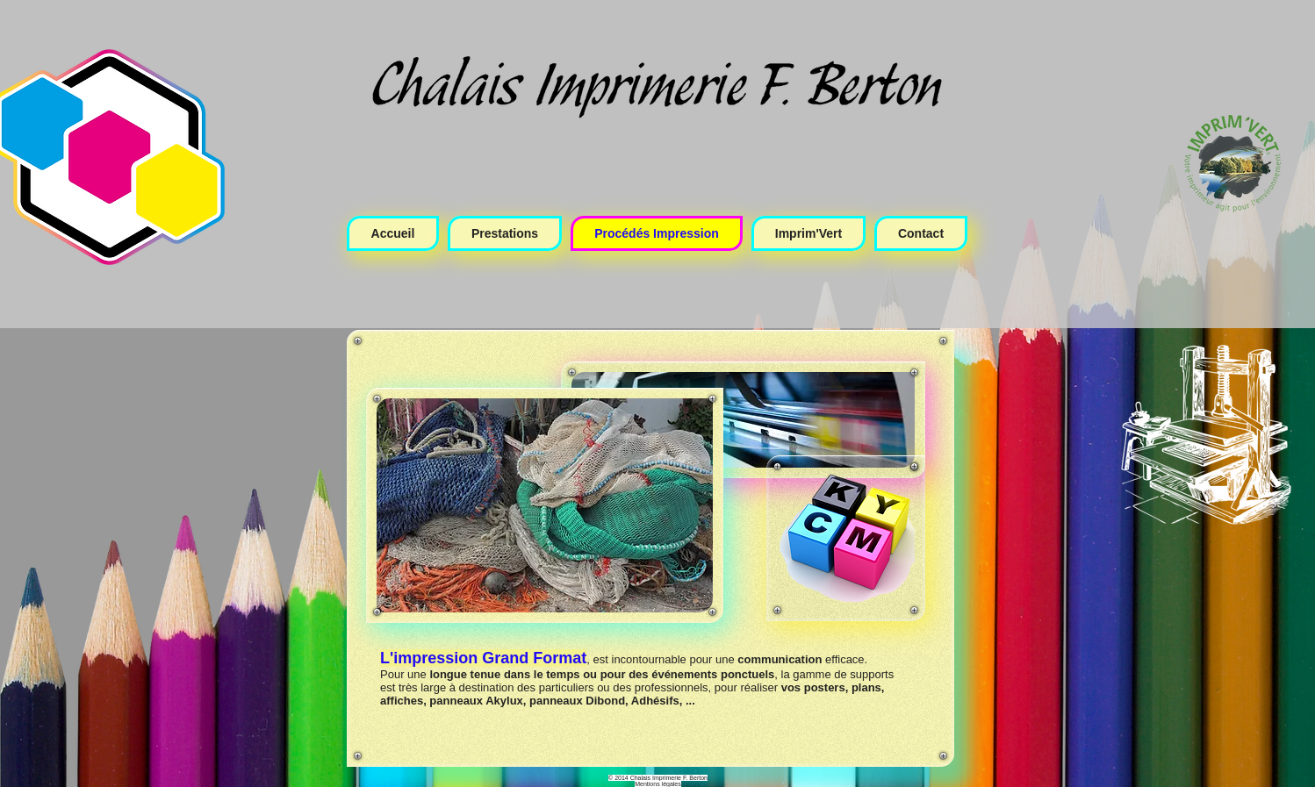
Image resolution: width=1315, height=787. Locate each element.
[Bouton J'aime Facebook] (1171, 639)
